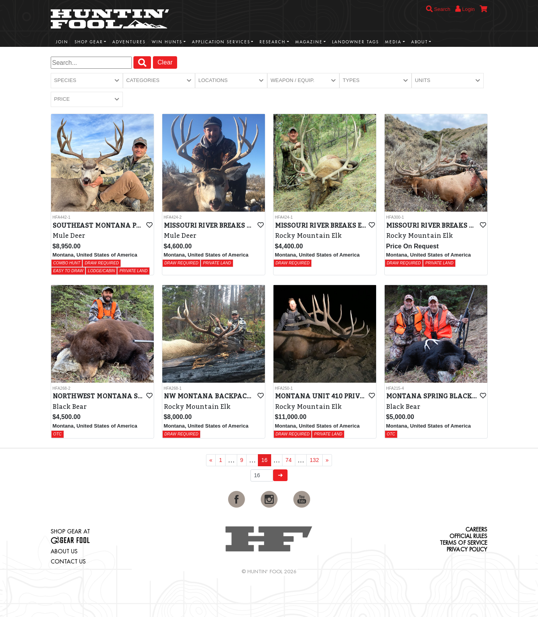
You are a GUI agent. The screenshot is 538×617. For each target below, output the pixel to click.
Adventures (129, 42)
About (419, 42)
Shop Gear (89, 42)
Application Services (221, 42)
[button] (87, 80)
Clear (165, 62)
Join (62, 42)
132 (314, 460)
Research (272, 42)
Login (465, 8)
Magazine (309, 42)
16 (264, 460)
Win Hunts (167, 42)
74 (289, 460)
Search (438, 9)
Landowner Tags (355, 42)
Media (393, 42)
